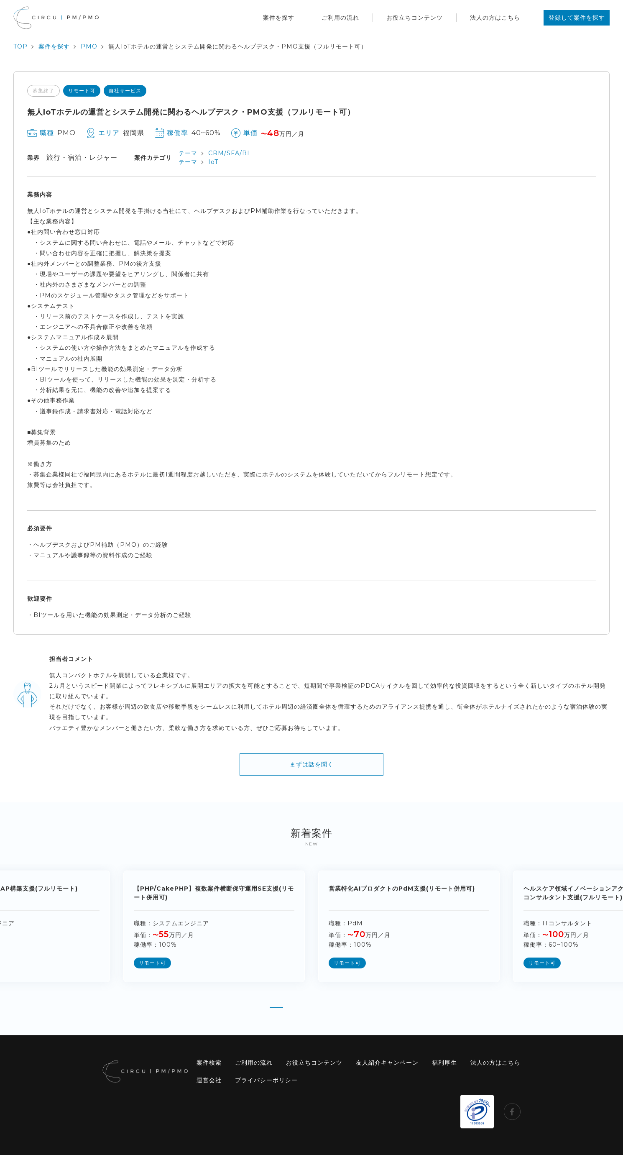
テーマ (188, 153)
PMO (89, 46)
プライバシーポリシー (266, 1080)
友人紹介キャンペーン (387, 1062)
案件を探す (278, 17)
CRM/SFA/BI (229, 153)
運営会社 (209, 1080)
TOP (20, 46)
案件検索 (209, 1062)
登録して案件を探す (577, 17)
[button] (276, 1004)
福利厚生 (444, 1062)
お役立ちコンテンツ (414, 17)
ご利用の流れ (340, 17)
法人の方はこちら (495, 17)
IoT (213, 162)
